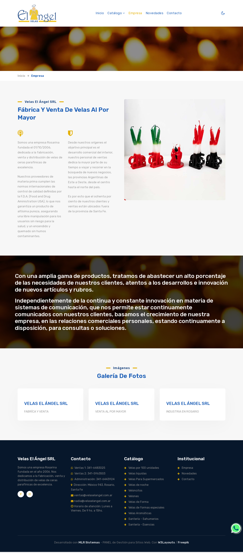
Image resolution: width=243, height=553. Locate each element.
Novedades (154, 13)
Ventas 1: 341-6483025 (88, 469)
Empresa (135, 13)
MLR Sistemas (89, 543)
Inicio (100, 13)
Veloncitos (133, 491)
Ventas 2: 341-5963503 (88, 474)
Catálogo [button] (116, 13)
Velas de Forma (136, 503)
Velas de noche (136, 486)
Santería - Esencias (139, 525)
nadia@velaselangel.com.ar (90, 502)
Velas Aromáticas (137, 514)
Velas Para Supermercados (144, 480)
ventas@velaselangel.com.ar (91, 496)
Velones (131, 497)
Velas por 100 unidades (141, 469)
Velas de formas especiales (144, 508)
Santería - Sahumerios (141, 520)
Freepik (183, 543)
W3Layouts (166, 543)
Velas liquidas (135, 474)
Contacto (174, 13)
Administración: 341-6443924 (93, 480)
